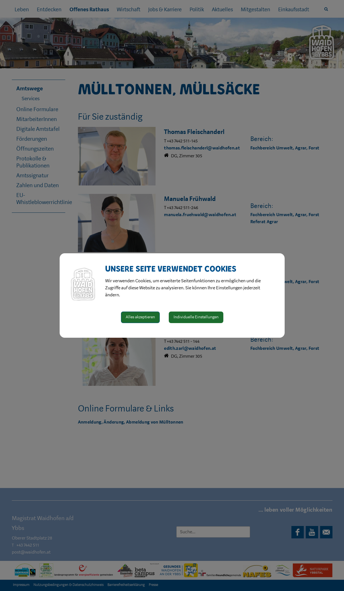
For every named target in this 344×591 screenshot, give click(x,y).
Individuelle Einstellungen (196, 317)
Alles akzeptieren (140, 317)
